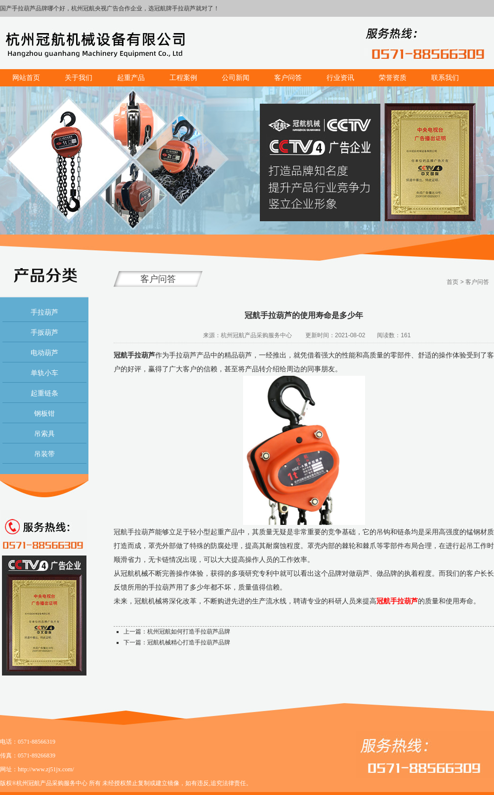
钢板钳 (44, 413)
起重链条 (44, 393)
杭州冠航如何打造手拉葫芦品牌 (188, 631)
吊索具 (44, 433)
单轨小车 (44, 373)
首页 (452, 281)
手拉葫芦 (44, 312)
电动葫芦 (44, 353)
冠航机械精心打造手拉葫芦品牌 (188, 642)
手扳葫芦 (44, 332)
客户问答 (477, 281)
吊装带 (44, 454)
